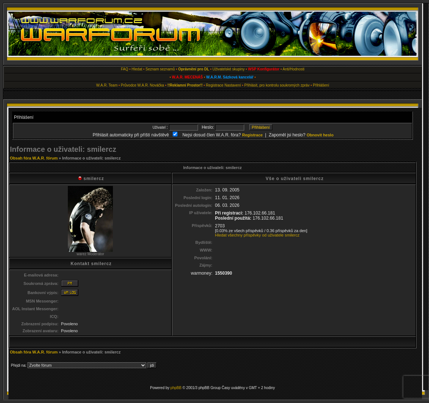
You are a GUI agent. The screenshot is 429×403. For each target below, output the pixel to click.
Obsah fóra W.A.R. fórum (34, 158)
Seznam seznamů (160, 69)
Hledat (137, 69)
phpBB (176, 388)
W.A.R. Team (106, 85)
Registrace (215, 85)
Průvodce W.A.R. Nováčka (142, 85)
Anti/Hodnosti (293, 69)
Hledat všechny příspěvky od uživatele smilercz (257, 235)
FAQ (124, 69)
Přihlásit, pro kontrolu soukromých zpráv (276, 85)
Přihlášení (321, 85)
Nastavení (232, 85)
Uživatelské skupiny (228, 69)
